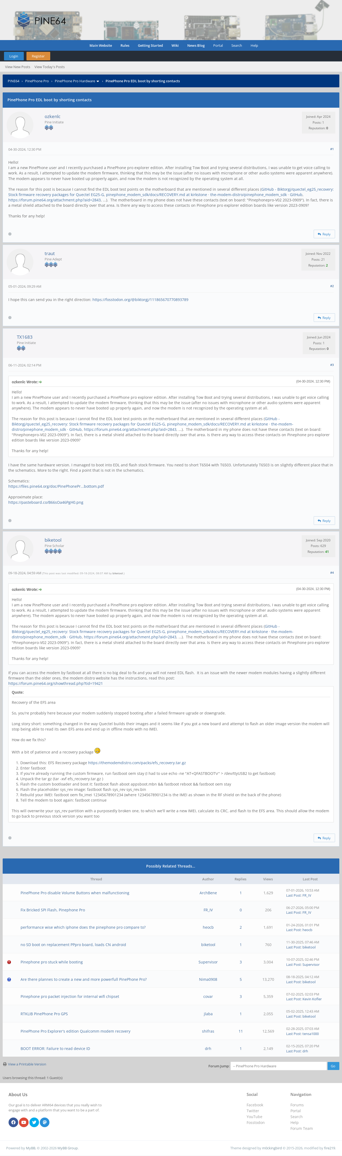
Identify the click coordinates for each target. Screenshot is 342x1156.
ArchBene (208, 892)
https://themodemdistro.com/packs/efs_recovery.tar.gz (137, 762)
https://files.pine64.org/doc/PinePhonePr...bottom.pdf (56, 486)
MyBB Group (67, 1148)
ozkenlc (52, 116)
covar (208, 996)
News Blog (196, 45)
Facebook (255, 1104)
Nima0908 (208, 979)
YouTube (254, 1116)
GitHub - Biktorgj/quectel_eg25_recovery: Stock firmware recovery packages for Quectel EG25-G (146, 421)
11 (241, 1031)
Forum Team (301, 1128)
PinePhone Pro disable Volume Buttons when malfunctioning (75, 892)
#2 (332, 286)
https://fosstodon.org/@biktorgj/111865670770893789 (140, 299)
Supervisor (208, 961)
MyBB (30, 1148)
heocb (208, 927)
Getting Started (150, 45)
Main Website (101, 45)
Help (254, 45)
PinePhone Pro (37, 81)
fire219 (329, 1148)
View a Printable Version (27, 1064)
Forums (297, 1104)
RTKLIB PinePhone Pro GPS (44, 1013)
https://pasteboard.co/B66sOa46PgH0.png (45, 502)
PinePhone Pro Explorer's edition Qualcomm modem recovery (75, 1031)
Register (38, 56)
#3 (332, 365)
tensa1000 (310, 1033)
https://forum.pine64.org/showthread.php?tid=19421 (55, 683)
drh (208, 1048)
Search (236, 45)
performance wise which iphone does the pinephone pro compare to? (83, 927)
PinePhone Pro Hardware (75, 81)
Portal (218, 45)
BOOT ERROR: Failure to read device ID (55, 1048)
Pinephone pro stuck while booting (52, 961)
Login (13, 56)
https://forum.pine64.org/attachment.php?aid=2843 (54, 199)
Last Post (293, 895)
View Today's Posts (49, 66)
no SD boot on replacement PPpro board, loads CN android (73, 944)
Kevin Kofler (312, 999)
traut (50, 253)
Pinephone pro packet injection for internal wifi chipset (70, 996)
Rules (125, 45)
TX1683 (25, 337)
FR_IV (306, 895)
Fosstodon (256, 1122)
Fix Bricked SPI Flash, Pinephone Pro (53, 909)
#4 (332, 573)
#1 (332, 149)
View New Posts (17, 66)
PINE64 (13, 81)
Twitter (253, 1110)
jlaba (208, 1013)
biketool (53, 540)
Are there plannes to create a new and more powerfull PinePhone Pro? (84, 979)
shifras (208, 1031)
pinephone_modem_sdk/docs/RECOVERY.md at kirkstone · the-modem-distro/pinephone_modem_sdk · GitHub (204, 194)
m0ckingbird (272, 1148)
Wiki (175, 45)
